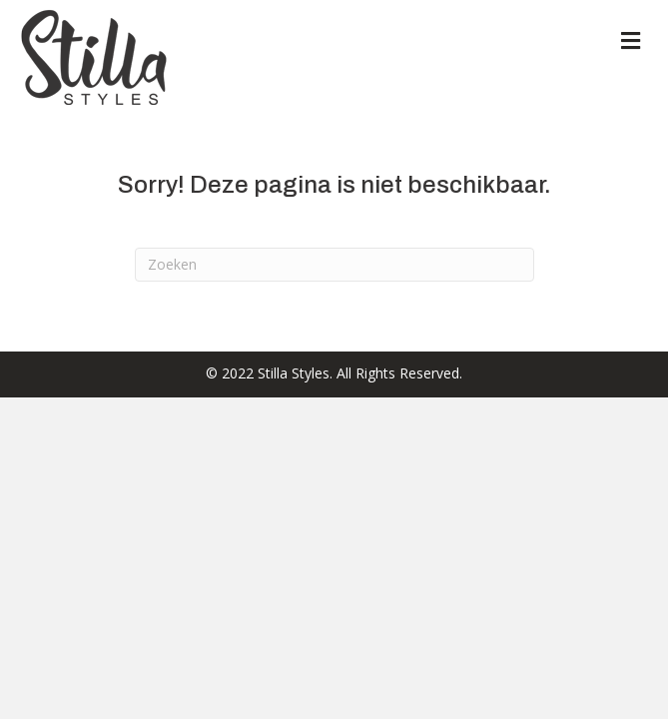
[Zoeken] (334, 265)
